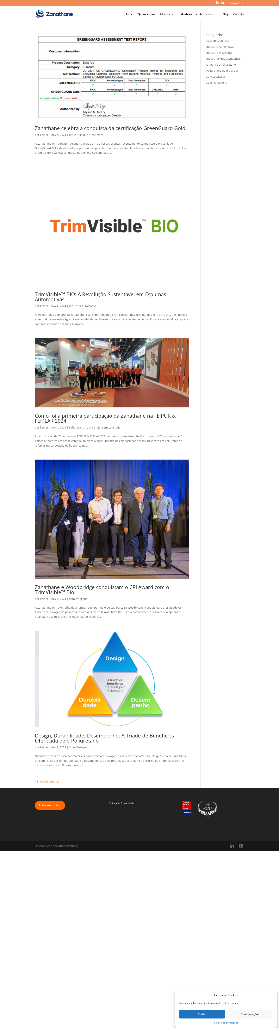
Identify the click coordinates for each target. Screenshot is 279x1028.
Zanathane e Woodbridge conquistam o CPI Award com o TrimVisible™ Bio (102, 590)
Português (234, 3)
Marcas (165, 14)
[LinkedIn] (217, 3)
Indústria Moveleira (219, 53)
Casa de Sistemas (217, 41)
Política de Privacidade (121, 803)
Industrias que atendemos (86, 135)
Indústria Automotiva (82, 306)
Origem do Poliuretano (221, 64)
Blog (225, 14)
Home (129, 14)
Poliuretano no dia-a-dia (85, 427)
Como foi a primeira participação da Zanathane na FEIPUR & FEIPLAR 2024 (105, 418)
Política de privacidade (226, 1022)
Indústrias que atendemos (196, 14)
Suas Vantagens (79, 747)
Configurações (250, 1014)
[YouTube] (222, 3)
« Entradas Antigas (47, 781)
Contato (238, 14)
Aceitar (202, 1014)
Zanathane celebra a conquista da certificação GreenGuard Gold (110, 128)
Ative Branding (68, 846)
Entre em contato (50, 805)
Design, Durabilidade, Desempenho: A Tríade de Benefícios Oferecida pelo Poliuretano (104, 738)
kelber (44, 135)
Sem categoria (111, 427)
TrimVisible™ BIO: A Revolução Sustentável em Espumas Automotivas (100, 297)
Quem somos (146, 14)
